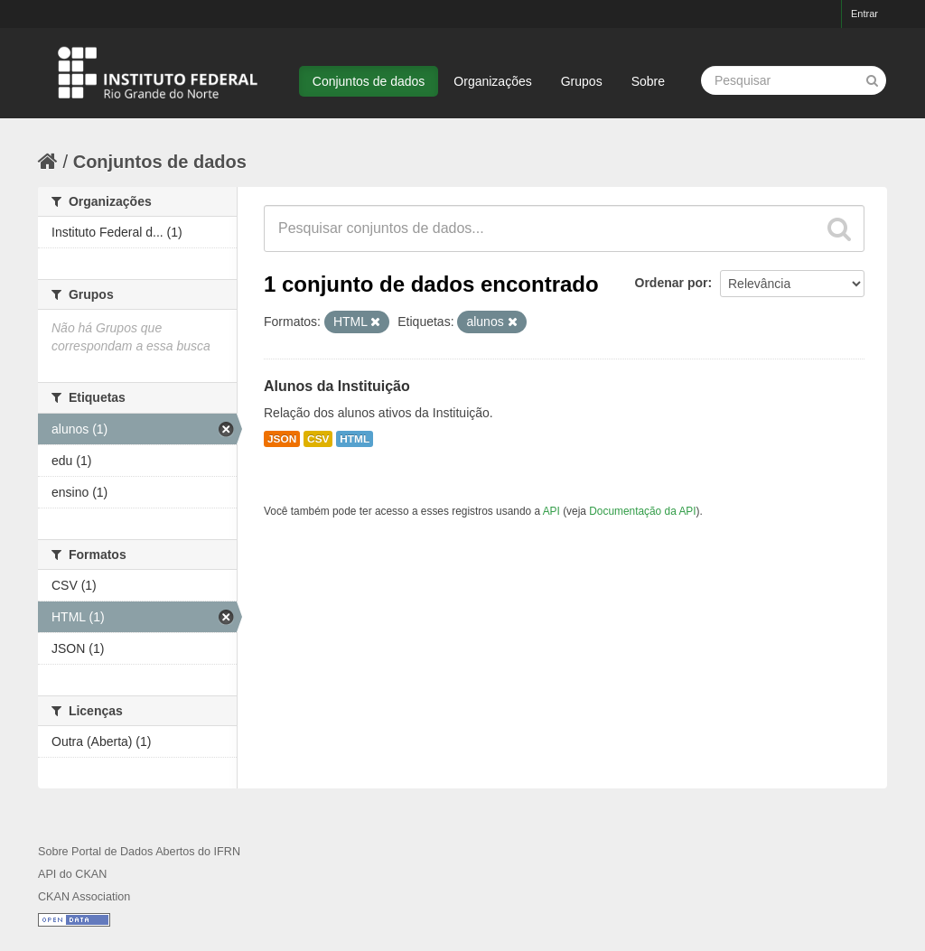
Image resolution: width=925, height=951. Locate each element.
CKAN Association (84, 896)
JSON (281, 439)
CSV (318, 439)
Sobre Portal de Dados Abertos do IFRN (139, 851)
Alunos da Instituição (337, 386)
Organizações (492, 81)
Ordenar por (671, 282)
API (551, 511)
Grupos (582, 81)
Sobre (648, 81)
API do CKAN (72, 874)
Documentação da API (642, 511)
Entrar (864, 13)
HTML (354, 439)
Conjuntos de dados (369, 81)
